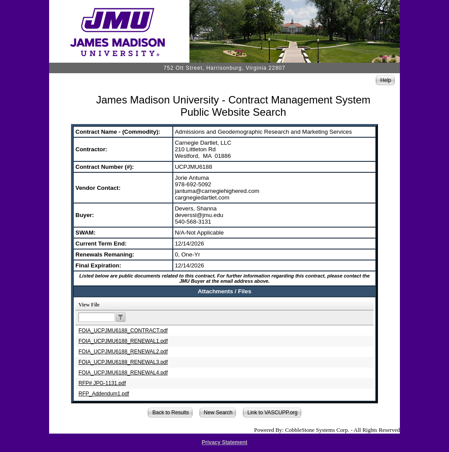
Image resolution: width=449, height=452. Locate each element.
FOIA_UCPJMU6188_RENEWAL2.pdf (123, 352)
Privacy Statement (224, 442)
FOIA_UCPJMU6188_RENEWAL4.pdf (123, 373)
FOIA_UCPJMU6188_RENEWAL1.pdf (123, 341)
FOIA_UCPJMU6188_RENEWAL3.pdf (123, 362)
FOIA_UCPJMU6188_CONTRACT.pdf (122, 330)
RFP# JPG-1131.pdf (102, 383)
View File (89, 305)
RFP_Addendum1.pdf (103, 394)
